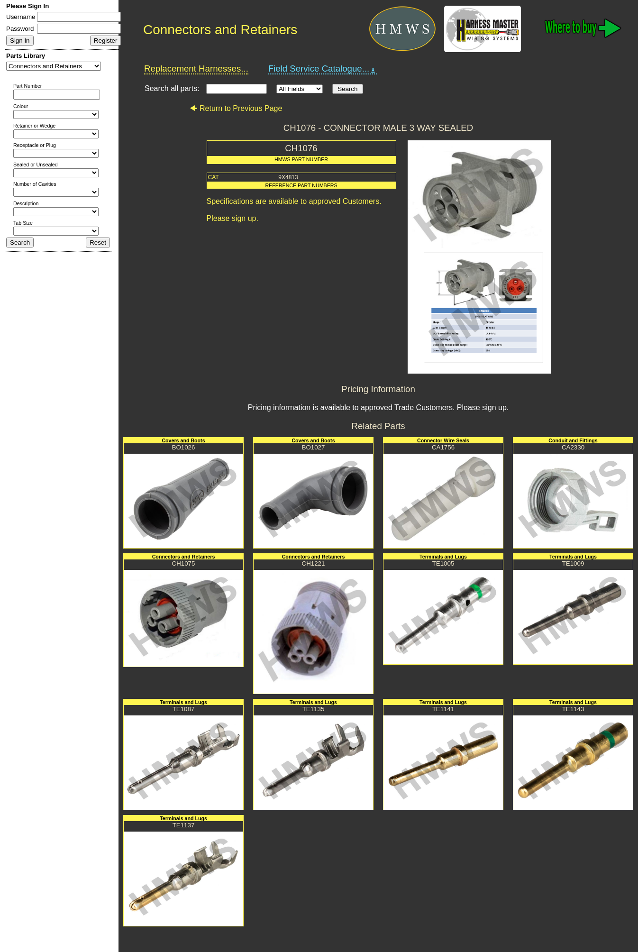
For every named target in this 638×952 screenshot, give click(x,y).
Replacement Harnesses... (196, 68)
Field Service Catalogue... (322, 69)
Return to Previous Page (236, 108)
